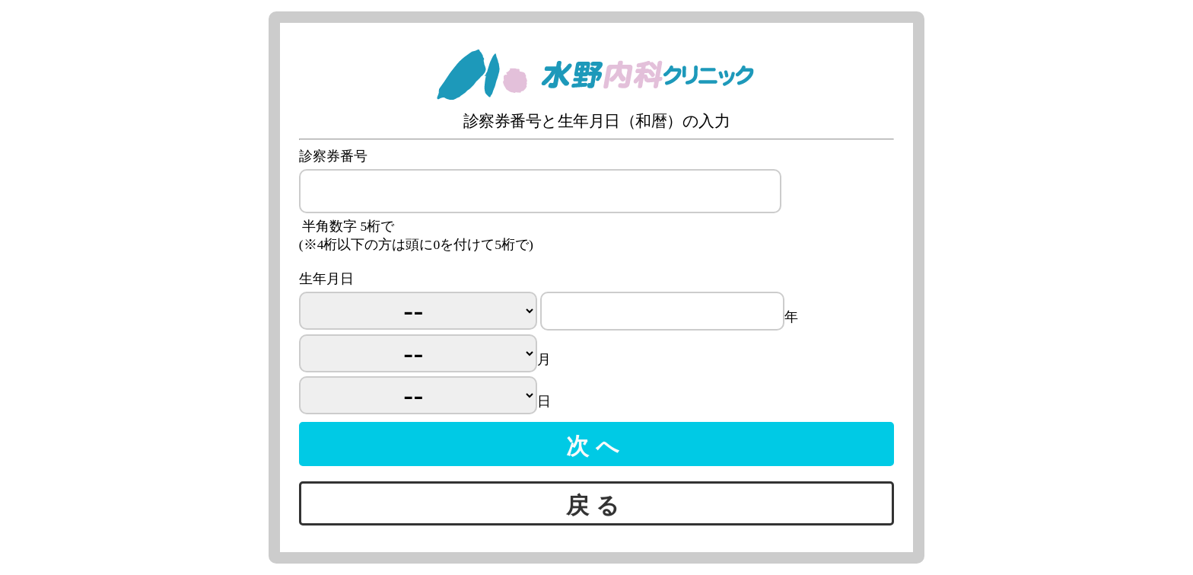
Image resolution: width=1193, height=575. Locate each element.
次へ (596, 443)
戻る (596, 503)
